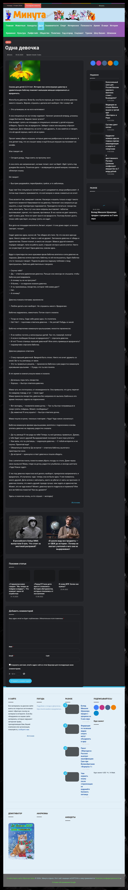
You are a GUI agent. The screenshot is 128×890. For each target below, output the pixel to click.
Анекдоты (32, 25)
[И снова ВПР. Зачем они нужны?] (69, 576)
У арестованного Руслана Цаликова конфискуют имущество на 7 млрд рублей (112, 163)
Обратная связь (29, 878)
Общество (44, 33)
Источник (76, 502)
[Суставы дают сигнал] (97, 128)
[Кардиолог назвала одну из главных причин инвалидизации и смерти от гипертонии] (97, 139)
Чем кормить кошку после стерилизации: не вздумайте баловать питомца (87, 783)
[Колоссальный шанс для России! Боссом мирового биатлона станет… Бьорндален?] (97, 85)
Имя (11, 647)
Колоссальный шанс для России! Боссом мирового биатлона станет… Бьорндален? (112, 90)
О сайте (10, 878)
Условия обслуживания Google (64, 882)
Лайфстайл (33, 33)
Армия (97, 25)
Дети (41, 25)
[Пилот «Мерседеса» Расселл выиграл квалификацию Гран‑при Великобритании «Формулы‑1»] (72, 751)
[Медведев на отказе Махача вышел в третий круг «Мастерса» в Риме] (97, 108)
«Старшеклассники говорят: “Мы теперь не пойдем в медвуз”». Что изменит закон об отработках (19, 589)
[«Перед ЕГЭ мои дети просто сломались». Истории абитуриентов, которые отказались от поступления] (44, 576)
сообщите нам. (23, 729)
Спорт (63, 25)
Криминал (11, 33)
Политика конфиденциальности (107, 878)
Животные (20, 25)
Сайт (48, 656)
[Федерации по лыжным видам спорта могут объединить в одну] (72, 729)
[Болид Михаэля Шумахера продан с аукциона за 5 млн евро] (72, 709)
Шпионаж (111, 33)
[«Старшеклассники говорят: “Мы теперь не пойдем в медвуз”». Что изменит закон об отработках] (19, 576)
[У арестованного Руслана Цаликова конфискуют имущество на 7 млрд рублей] (97, 159)
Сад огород (67, 33)
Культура (21, 33)
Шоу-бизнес (99, 33)
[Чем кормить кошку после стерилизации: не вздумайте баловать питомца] (72, 777)
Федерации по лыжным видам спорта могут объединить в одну (86, 734)
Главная (10, 25)
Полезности (86, 25)
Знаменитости (52, 25)
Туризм (88, 33)
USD (104, 773)
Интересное (73, 25)
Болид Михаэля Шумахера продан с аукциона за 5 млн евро (103, 215)
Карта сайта (17, 878)
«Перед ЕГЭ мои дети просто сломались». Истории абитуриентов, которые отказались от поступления (43, 589)
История (114, 25)
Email (11, 656)
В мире (105, 25)
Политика (55, 33)
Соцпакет (79, 33)
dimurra (9, 55)
